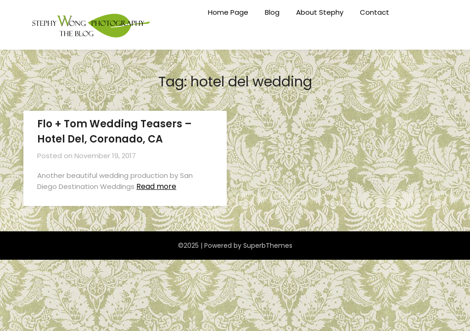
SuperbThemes (267, 245)
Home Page (228, 12)
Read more (156, 186)
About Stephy (319, 12)
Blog (272, 12)
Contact (374, 12)
